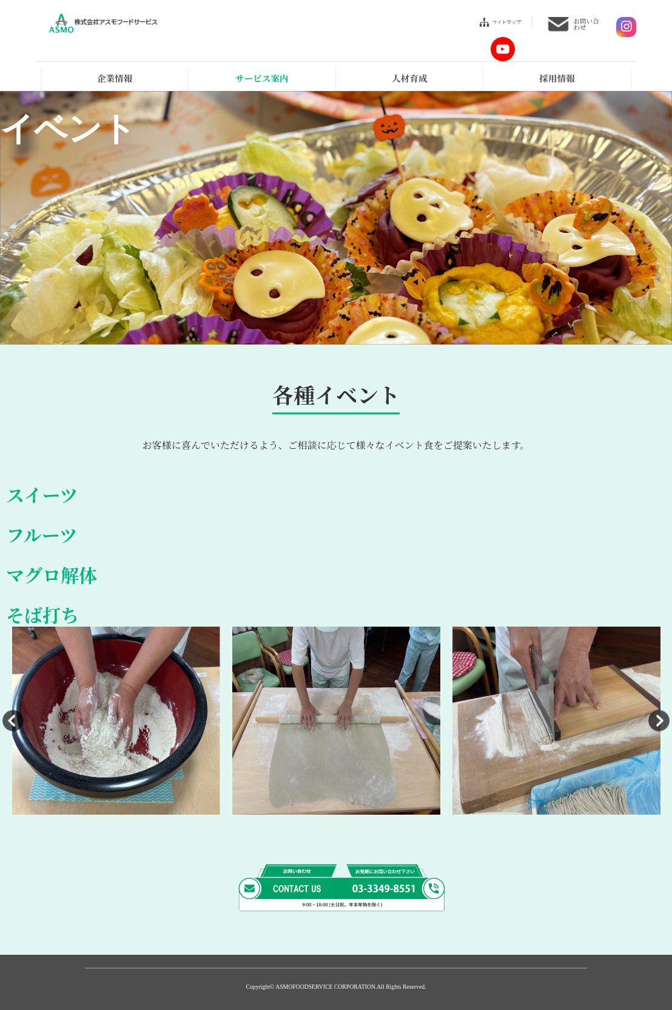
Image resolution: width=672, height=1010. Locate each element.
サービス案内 (262, 78)
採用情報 (556, 78)
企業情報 (114, 78)
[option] (116, 721)
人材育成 (409, 78)
